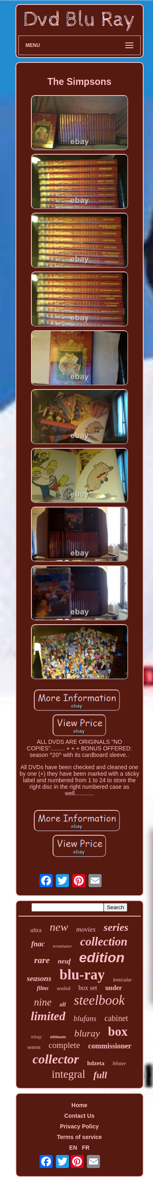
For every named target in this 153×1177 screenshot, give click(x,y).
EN (73, 1147)
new (59, 927)
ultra (36, 930)
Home (79, 1105)
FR (86, 1147)
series (116, 927)
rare (42, 960)
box (118, 1031)
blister (119, 1063)
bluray (87, 1033)
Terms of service (79, 1137)
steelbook (99, 1000)
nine (42, 1002)
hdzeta (96, 1063)
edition (101, 957)
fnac (37, 944)
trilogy (36, 1037)
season (33, 1047)
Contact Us (79, 1115)
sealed (63, 988)
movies (85, 929)
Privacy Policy (79, 1126)
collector (56, 1059)
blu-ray (82, 975)
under (113, 987)
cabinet (116, 1018)
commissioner (109, 1046)
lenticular (122, 980)
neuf (64, 961)
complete (64, 1045)
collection (104, 941)
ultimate (58, 1036)
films (43, 988)
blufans (84, 1018)
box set (87, 987)
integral (68, 1074)
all (63, 1004)
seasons (39, 978)
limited (48, 1016)
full (100, 1075)
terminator (62, 945)
